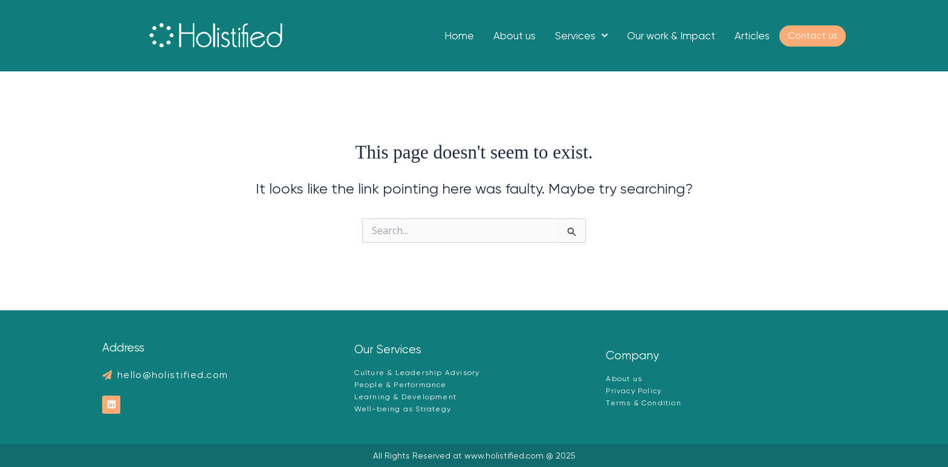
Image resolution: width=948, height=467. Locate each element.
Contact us (812, 35)
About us (514, 36)
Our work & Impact (671, 36)
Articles (752, 36)
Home (459, 36)
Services (581, 35)
